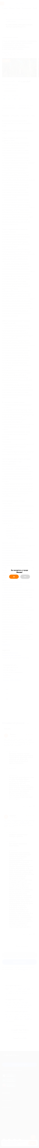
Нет (25, 576)
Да (14, 576)
